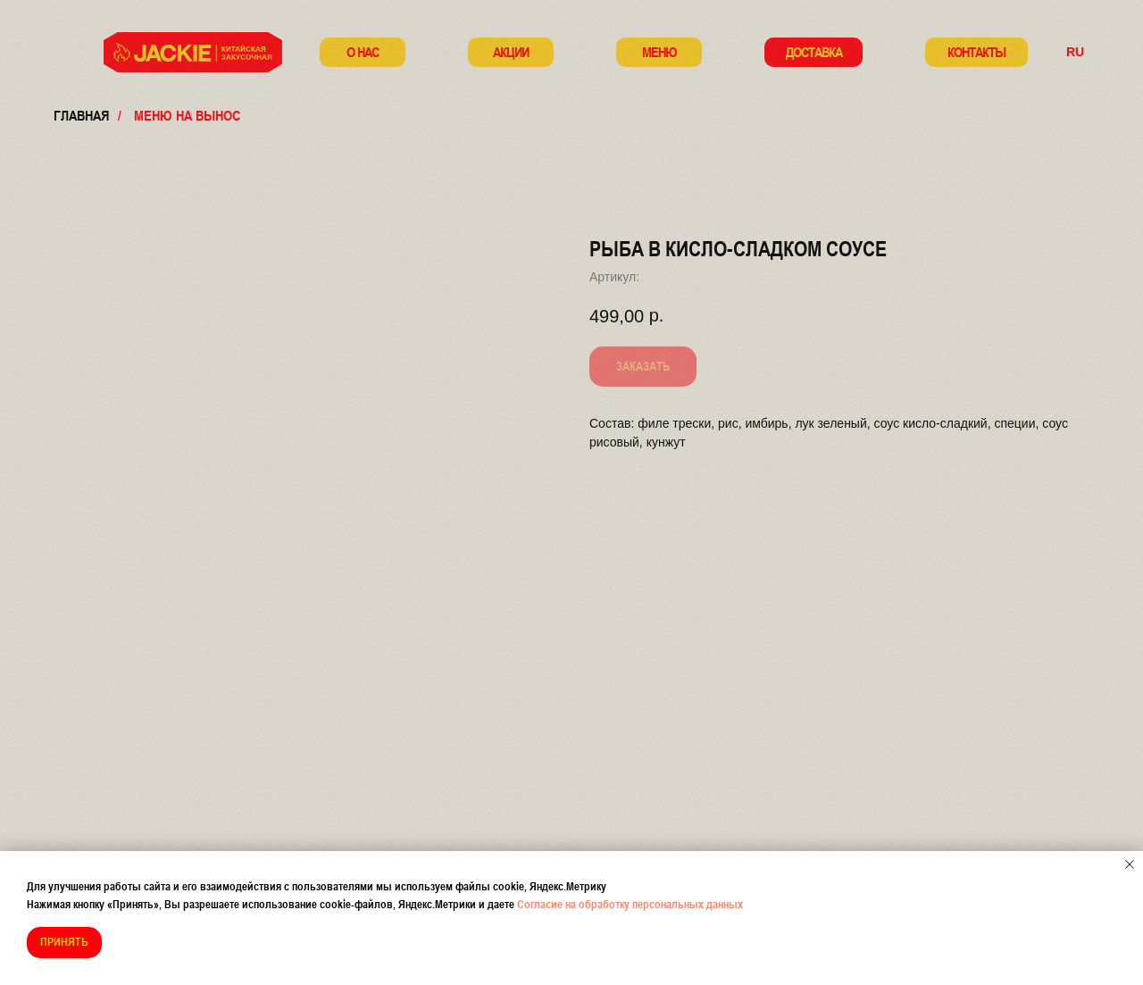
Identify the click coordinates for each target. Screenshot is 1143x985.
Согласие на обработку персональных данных (630, 904)
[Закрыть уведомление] (1130, 864)
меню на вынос (187, 115)
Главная (81, 115)
